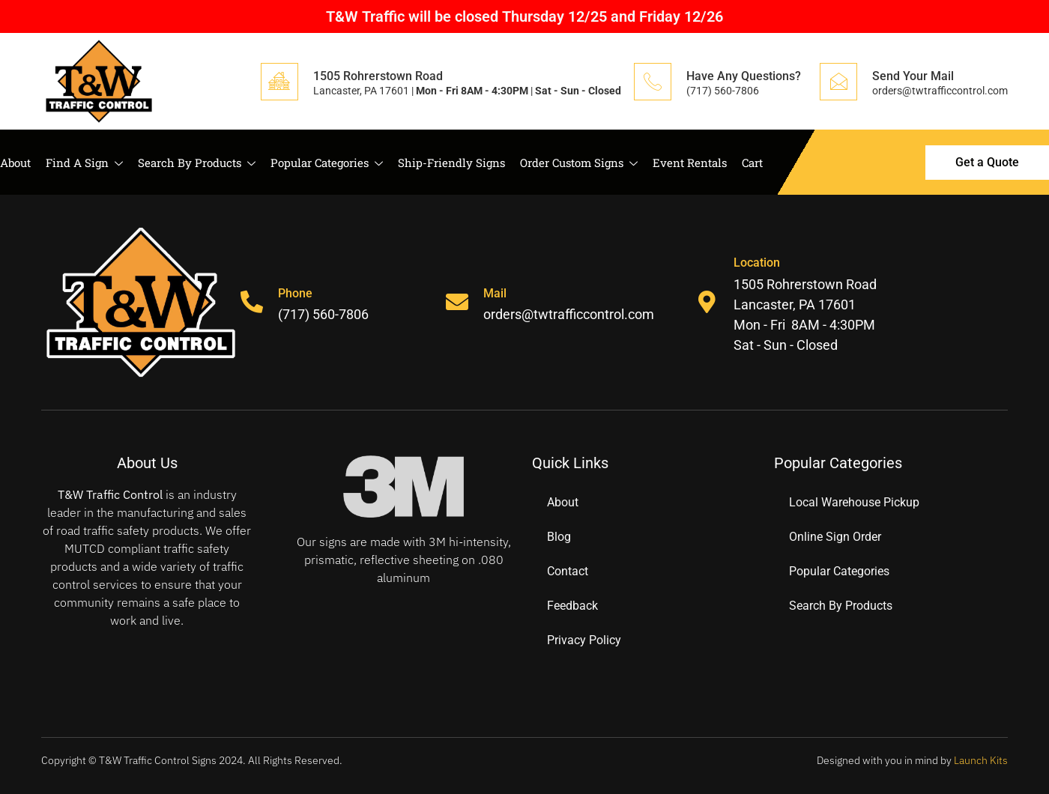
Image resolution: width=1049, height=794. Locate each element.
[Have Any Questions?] (652, 81)
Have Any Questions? (743, 76)
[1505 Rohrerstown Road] (279, 81)
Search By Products (197, 163)
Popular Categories (326, 163)
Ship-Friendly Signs (451, 162)
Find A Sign (84, 163)
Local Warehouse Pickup (854, 502)
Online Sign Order (835, 537)
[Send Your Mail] (838, 81)
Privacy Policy (584, 640)
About (15, 162)
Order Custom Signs (579, 163)
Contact (567, 571)
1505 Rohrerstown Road (378, 76)
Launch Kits (981, 760)
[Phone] (252, 302)
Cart (752, 162)
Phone (295, 293)
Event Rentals (690, 162)
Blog (559, 537)
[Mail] (457, 302)
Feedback (572, 605)
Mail (495, 293)
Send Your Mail (913, 76)
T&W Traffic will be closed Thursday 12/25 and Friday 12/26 (524, 16)
